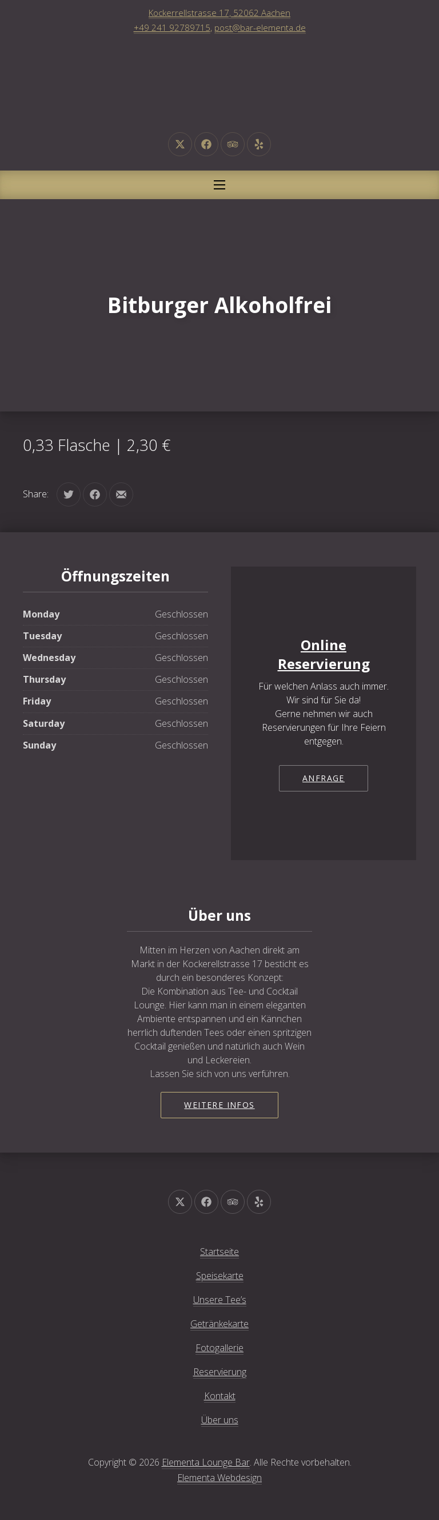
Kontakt (220, 1396)
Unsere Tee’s (219, 1299)
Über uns (219, 1420)
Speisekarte (220, 1275)
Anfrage (323, 778)
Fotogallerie (219, 1347)
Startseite (219, 1251)
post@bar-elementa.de (260, 27)
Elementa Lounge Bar (206, 1462)
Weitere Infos (219, 1104)
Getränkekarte (219, 1323)
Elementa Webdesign (219, 1477)
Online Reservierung (324, 654)
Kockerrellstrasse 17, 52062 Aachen (219, 12)
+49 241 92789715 (172, 27)
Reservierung (219, 1371)
